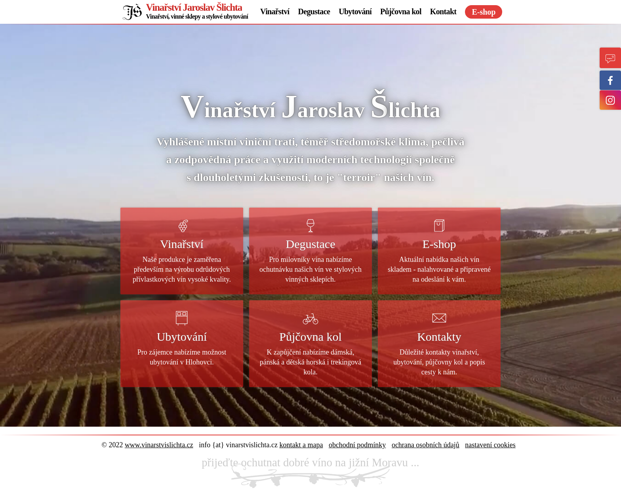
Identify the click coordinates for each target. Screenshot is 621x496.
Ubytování (355, 11)
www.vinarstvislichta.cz (159, 445)
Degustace (314, 11)
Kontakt (443, 11)
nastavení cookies (490, 445)
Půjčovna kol (400, 11)
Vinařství (274, 11)
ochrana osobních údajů (425, 445)
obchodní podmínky (357, 445)
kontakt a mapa (301, 445)
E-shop (483, 12)
